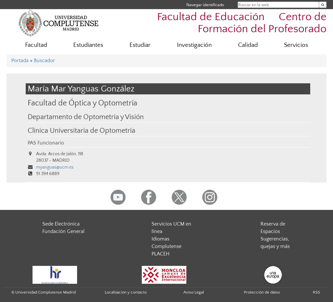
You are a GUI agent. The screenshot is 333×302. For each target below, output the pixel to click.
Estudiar (140, 45)
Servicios (296, 45)
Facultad (36, 45)
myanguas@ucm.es (54, 167)
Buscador (44, 60)
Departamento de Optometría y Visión (86, 117)
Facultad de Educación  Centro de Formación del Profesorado (241, 23)
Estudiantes (88, 45)
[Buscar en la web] (322, 5)
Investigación (194, 45)
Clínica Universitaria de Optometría (81, 131)
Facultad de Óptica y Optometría (82, 103)
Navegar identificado (205, 4)
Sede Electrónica (61, 224)
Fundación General (63, 231)
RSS (316, 292)
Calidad (248, 45)
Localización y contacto (126, 292)
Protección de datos (262, 292)
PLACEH (160, 254)
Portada (20, 60)
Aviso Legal (193, 292)
